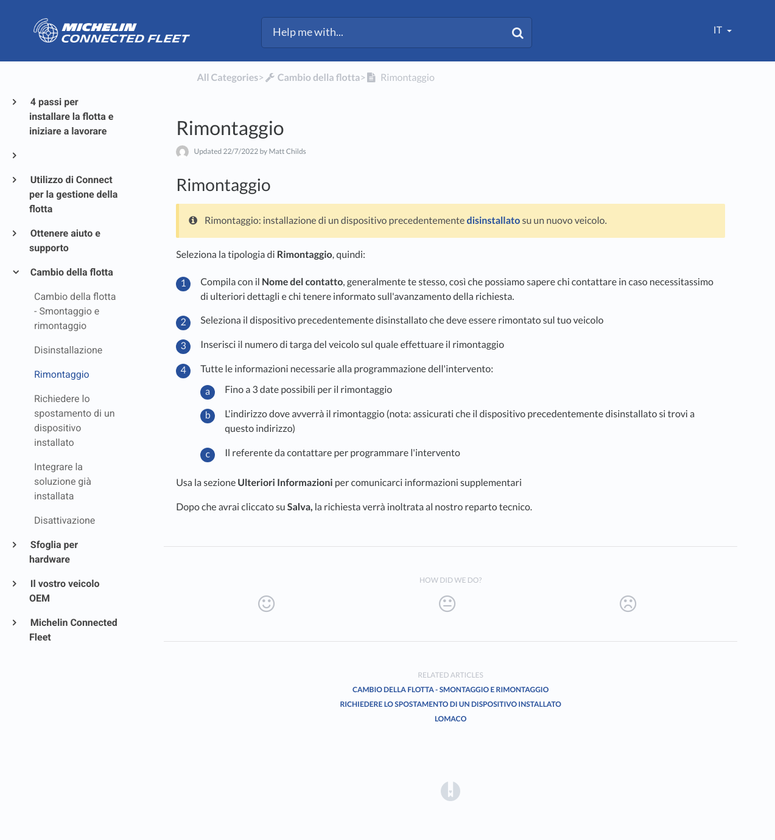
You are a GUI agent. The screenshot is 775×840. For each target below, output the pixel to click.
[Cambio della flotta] (312, 77)
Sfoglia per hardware (53, 552)
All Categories (227, 77)
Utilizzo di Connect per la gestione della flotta (73, 194)
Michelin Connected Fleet (73, 630)
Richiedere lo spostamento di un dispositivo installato (450, 704)
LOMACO (450, 718)
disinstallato (494, 220)
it (719, 30)
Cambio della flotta (71, 272)
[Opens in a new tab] (450, 790)
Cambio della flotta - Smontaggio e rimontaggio (450, 689)
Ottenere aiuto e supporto (64, 240)
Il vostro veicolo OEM (64, 591)
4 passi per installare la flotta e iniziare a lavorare (71, 116)
